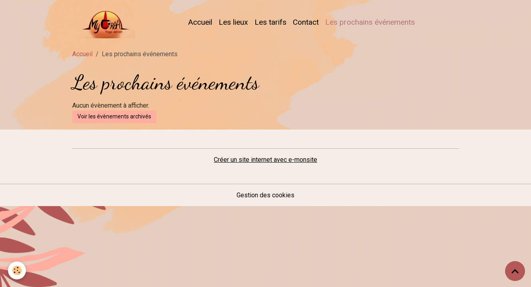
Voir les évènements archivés (114, 116)
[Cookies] (17, 270)
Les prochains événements (370, 22)
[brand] (105, 22)
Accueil (200, 22)
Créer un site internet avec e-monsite (265, 159)
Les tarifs (270, 22)
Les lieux (233, 22)
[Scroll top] (515, 271)
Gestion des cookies (265, 195)
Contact (306, 22)
